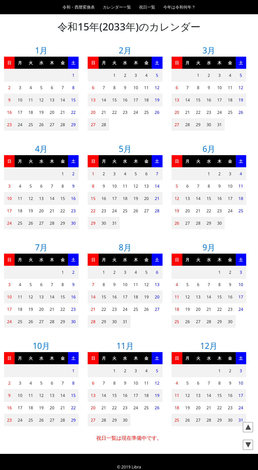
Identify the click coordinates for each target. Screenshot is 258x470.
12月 (209, 345)
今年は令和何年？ (179, 7)
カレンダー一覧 (117, 7)
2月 (125, 50)
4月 (41, 148)
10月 (41, 345)
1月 (41, 50)
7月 (41, 247)
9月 (209, 247)
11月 (125, 345)
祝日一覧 (147, 7)
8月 (125, 247)
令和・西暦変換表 (78, 7)
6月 (209, 148)
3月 (209, 50)
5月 (125, 148)
